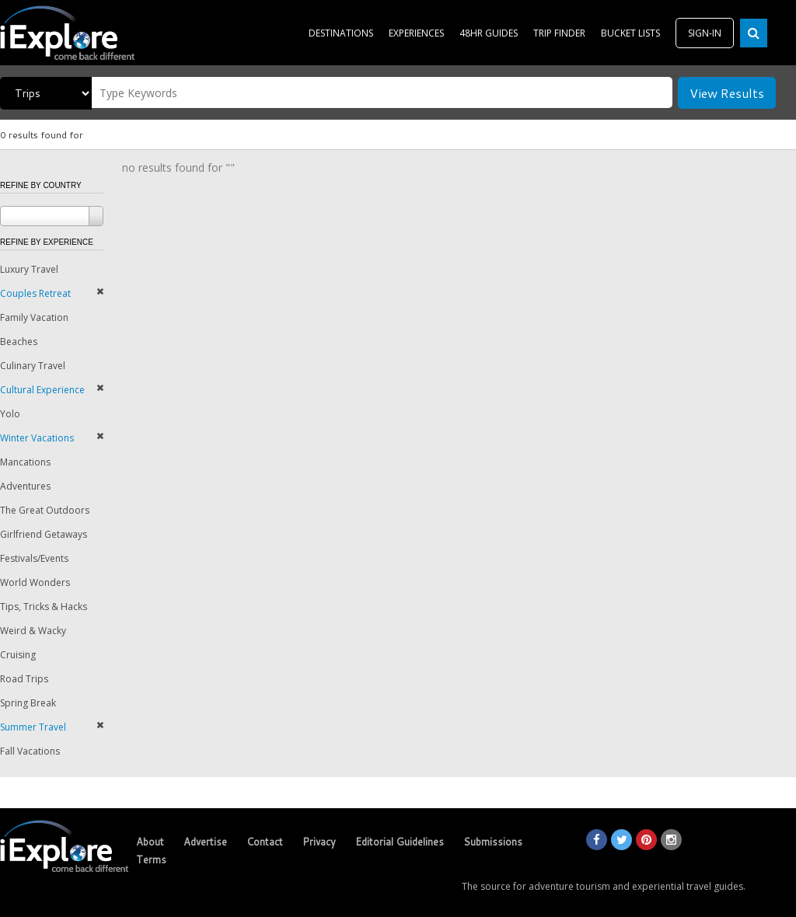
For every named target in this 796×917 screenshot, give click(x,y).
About (150, 842)
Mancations (25, 462)
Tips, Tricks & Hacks (43, 606)
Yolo (10, 413)
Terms (151, 859)
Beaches (18, 341)
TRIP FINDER (559, 33)
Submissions (492, 842)
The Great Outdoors (44, 510)
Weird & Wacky (33, 630)
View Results (727, 93)
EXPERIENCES (416, 33)
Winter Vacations (37, 438)
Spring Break (28, 703)
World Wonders (35, 582)
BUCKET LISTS (630, 33)
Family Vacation (34, 317)
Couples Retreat (35, 293)
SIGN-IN (704, 33)
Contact (264, 842)
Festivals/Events (34, 558)
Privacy (319, 842)
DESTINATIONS (341, 33)
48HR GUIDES (488, 33)
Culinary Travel (32, 365)
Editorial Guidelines (399, 842)
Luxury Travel (29, 269)
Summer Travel (33, 727)
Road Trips (24, 678)
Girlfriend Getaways (43, 534)
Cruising (18, 654)
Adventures (25, 486)
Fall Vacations (30, 751)
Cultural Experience (42, 389)
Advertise (205, 842)
